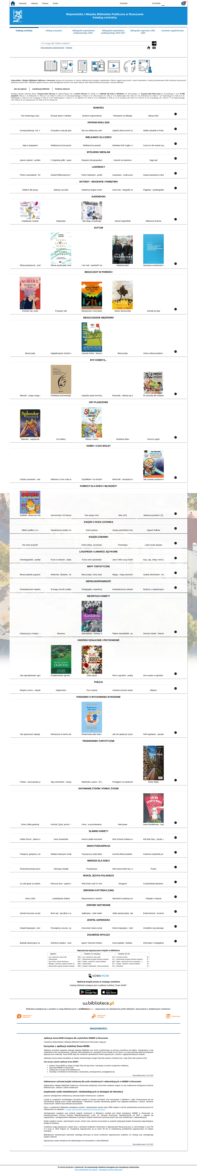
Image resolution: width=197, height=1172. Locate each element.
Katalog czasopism (54, 31)
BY (147, 3)
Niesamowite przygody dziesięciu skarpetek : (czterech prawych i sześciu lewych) (73, 966)
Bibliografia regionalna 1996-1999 (142, 32)
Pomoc (45, 3)
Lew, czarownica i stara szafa (57, 957)
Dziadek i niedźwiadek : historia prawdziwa (95, 966)
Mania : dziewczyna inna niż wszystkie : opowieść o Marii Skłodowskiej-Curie (139, 961)
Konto (55, 3)
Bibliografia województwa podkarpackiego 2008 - (84, 32)
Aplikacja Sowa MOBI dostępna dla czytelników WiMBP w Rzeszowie (76, 1038)
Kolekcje (69, 48)
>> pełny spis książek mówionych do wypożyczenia (85, 1109)
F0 (163, 3)
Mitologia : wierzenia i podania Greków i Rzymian (64, 964)
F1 (167, 3)
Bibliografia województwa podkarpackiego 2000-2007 (113, 32)
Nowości (23, 3)
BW (136, 3)
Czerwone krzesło (121, 957)
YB (141, 3)
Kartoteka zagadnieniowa (173, 31)
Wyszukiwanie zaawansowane (52, 48)
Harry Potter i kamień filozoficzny (59, 961)
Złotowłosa (119, 966)
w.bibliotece (85, 1009)
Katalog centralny (24, 31)
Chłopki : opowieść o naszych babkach (94, 961)
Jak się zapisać (20, 89)
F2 (174, 3)
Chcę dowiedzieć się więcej (86, 1170)
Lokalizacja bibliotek (41, 89)
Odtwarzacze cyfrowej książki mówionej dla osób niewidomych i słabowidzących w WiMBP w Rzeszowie (92, 1081)
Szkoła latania (53, 959)
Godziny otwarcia (62, 89)
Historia (34, 3)
